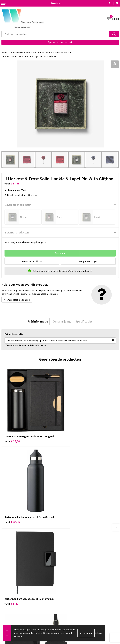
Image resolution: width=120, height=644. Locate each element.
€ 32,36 (70, 431)
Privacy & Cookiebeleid (72, 605)
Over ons (65, 556)
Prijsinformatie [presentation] (37, 321)
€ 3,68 (70, 506)
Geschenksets (62, 52)
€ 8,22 (11, 502)
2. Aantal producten (17, 232)
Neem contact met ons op (17, 299)
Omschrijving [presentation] (62, 321)
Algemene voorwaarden (73, 601)
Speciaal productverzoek (60, 42)
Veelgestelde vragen (71, 560)
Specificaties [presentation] (84, 321)
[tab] (38, 321)
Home (4, 52)
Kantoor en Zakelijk (42, 52)
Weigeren (98, 633)
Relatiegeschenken (20, 52)
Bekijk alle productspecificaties (21, 195)
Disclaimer (66, 609)
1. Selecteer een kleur (18, 204)
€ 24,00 (12, 431)
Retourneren (7, 605)
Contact (5, 601)
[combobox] (55, 34)
